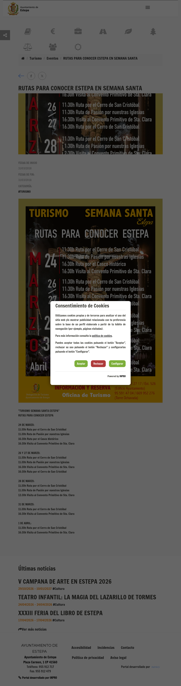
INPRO (122, 376)
